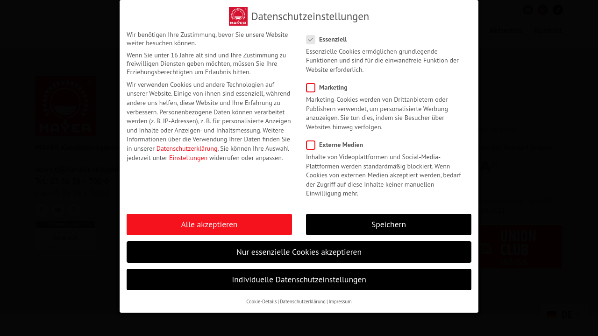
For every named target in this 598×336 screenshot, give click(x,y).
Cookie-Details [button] (261, 299)
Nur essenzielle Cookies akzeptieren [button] (299, 250)
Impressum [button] (339, 299)
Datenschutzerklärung (187, 146)
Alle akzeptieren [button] (209, 222)
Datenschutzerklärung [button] (303, 299)
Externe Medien (337, 143)
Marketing (330, 85)
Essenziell (329, 37)
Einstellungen (188, 156)
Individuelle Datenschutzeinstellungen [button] (299, 278)
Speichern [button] (388, 222)
